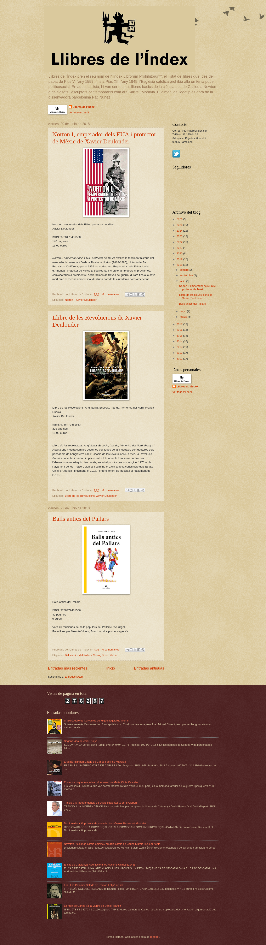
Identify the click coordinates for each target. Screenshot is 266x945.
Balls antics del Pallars (80, 518)
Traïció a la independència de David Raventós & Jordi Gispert (100, 802)
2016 (179, 329)
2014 (179, 341)
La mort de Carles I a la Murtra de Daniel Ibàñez (92, 905)
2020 (179, 253)
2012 (179, 352)
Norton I (69, 299)
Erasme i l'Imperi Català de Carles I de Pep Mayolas (95, 761)
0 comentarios (110, 294)
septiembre (187, 275)
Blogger (154, 936)
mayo (183, 311)
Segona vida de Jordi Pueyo (80, 741)
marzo (184, 316)
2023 (179, 236)
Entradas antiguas (149, 668)
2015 (179, 335)
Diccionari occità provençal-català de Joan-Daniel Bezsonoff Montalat (105, 823)
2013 (179, 347)
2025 (179, 224)
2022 (179, 242)
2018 (179, 264)
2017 (179, 324)
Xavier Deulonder (86, 299)
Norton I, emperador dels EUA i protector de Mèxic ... (197, 287)
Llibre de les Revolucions (80, 495)
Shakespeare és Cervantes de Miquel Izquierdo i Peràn (97, 720)
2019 (179, 259)
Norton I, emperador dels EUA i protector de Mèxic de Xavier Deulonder (104, 138)
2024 (179, 230)
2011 (179, 358)
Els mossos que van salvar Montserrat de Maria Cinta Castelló (101, 782)
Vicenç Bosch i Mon (105, 655)
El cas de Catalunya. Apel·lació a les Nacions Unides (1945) (99, 864)
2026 (179, 219)
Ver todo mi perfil (79, 112)
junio (183, 281)
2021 (179, 247)
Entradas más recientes (67, 668)
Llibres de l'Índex (84, 106)
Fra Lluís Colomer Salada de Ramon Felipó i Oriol (93, 885)
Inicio (110, 668)
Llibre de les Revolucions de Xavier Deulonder (196, 296)
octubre (184, 269)
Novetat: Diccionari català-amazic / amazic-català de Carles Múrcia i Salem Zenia (112, 843)
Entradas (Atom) (74, 676)
